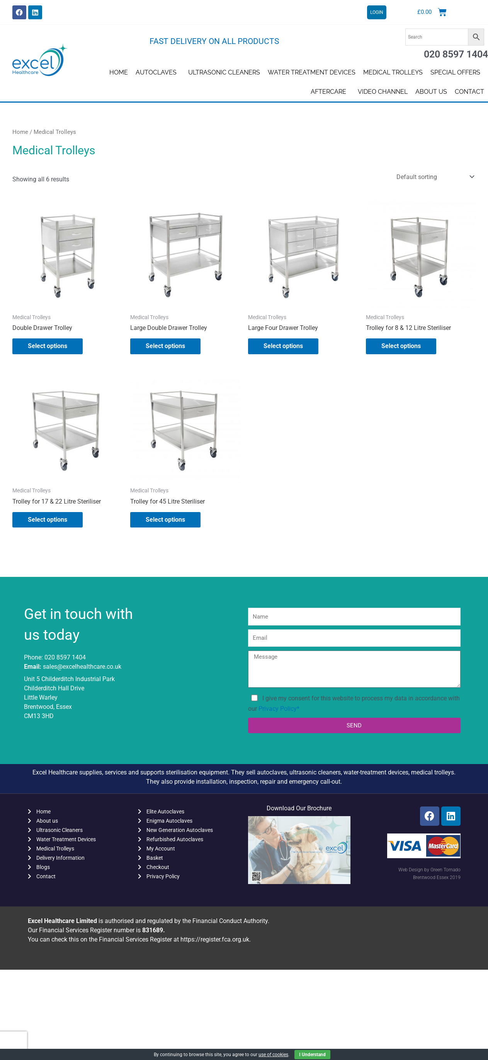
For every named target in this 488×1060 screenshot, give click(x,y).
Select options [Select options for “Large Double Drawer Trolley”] (165, 346)
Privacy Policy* (278, 708)
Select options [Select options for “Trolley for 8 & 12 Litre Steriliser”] (401, 346)
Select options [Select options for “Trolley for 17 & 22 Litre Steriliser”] (47, 519)
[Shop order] (433, 177)
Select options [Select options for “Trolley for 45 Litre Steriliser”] (165, 519)
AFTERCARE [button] (330, 92)
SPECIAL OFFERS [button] (457, 72)
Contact (469, 91)
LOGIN (376, 12)
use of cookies (273, 1054)
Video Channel (383, 91)
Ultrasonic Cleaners (224, 72)
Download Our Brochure (299, 808)
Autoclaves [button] (158, 72)
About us (431, 91)
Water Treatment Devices (311, 72)
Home (118, 72)
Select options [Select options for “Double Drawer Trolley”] (47, 346)
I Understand (312, 1054)
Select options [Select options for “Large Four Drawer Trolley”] (283, 346)
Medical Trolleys (393, 72)
